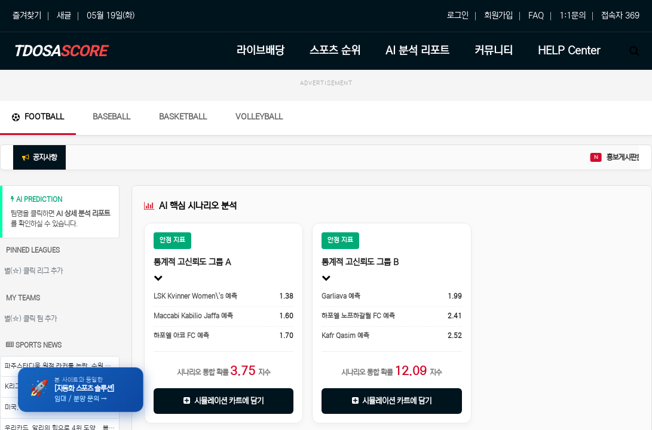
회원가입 (498, 15)
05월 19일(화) (110, 15)
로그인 (458, 15)
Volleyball (259, 170)
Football (38, 170)
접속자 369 (620, 15)
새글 (64, 15)
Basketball (183, 170)
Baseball (111, 170)
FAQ (536, 15)
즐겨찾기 (27, 15)
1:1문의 (572, 15)
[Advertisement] (326, 119)
